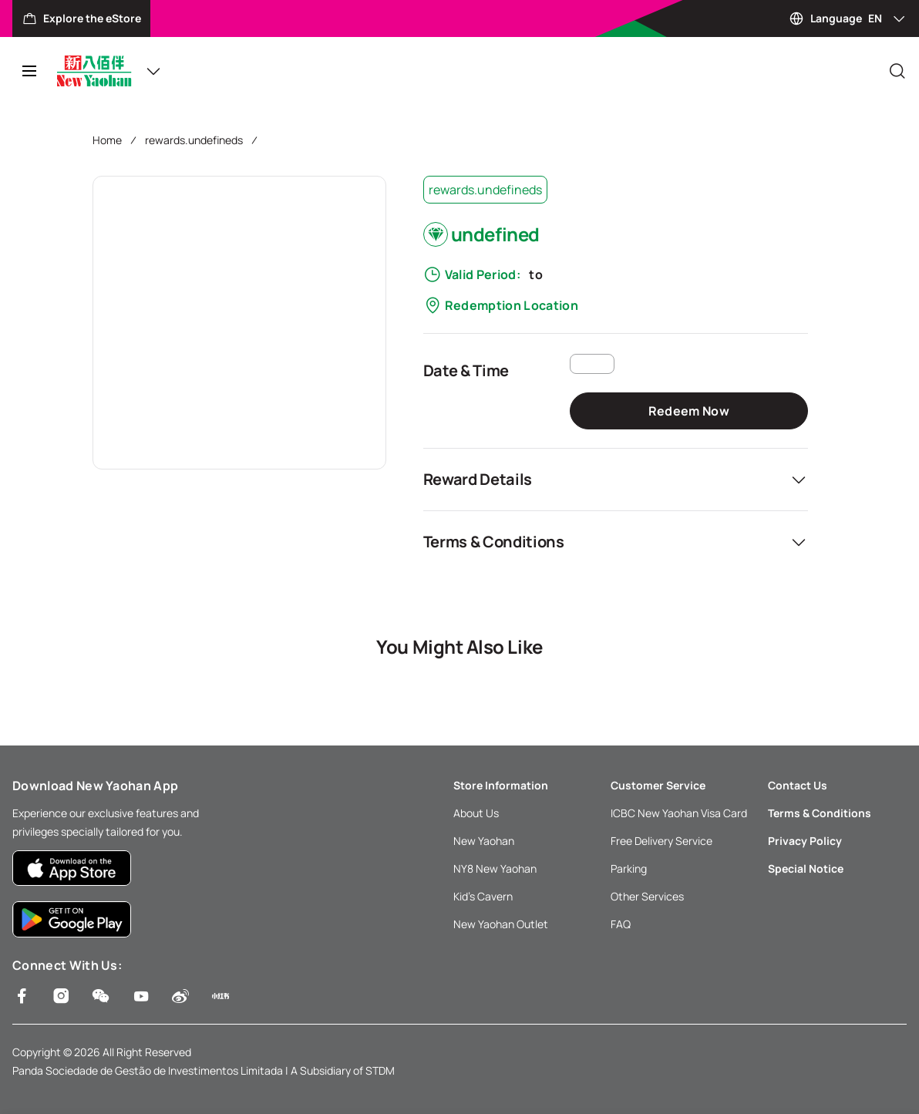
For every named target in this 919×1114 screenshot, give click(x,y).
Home (107, 140)
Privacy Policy (805, 840)
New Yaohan (483, 840)
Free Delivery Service (661, 840)
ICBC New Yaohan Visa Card (679, 813)
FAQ (621, 924)
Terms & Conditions (819, 813)
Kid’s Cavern (483, 896)
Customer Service (658, 785)
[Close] (897, 71)
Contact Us (797, 785)
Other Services (647, 896)
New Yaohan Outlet (500, 924)
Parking (629, 868)
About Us (476, 813)
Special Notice (805, 868)
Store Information (500, 785)
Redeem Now (688, 410)
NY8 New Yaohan (495, 868)
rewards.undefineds (194, 140)
